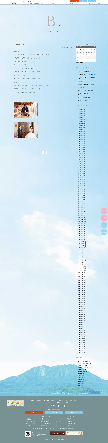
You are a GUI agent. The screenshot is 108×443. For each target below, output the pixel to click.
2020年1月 (80, 240)
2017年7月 (80, 300)
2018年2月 (80, 286)
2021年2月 (80, 215)
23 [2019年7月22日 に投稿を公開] (80, 57)
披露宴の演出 (81, 371)
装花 (79, 385)
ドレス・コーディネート (50, 3)
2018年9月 (80, 272)
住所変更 (69, 425)
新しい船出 (81, 87)
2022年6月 (80, 183)
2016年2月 (80, 334)
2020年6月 (80, 229)
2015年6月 (80, 350)
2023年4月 (80, 163)
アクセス (98, 3)
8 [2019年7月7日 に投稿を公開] (77, 52)
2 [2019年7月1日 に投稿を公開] (80, 49)
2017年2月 (80, 310)
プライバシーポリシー (72, 416)
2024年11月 (81, 125)
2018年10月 (81, 270)
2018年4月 (80, 282)
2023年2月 (80, 167)
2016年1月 (80, 336)
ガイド (66, 402)
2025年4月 (80, 117)
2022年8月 (80, 179)
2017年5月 (80, 304)
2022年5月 (80, 185)
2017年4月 (80, 306)
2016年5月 (80, 328)
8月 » (81, 62)
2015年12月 (81, 338)
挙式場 (79, 375)
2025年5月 (80, 115)
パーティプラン (59, 425)
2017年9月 (80, 296)
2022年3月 (80, 189)
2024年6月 (80, 135)
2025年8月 (80, 111)
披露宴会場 (36, 3)
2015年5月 (80, 352)
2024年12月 (81, 123)
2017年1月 (80, 312)
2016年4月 (80, 330)
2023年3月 (80, 165)
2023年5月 (80, 161)
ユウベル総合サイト (71, 423)
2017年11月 (81, 292)
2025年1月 (80, 121)
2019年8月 (80, 250)
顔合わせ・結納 (73, 3)
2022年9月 (80, 177)
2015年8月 (80, 346)
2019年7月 (80, 252)
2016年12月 (81, 314)
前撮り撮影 (81, 369)
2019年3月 (80, 260)
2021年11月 (81, 197)
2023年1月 (80, 169)
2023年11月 (81, 149)
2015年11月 (81, 340)
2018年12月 (81, 266)
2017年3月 (80, 308)
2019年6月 (80, 254)
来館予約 (74, 1)
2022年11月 (81, 173)
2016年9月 (80, 320)
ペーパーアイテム (82, 367)
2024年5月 (80, 137)
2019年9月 (80, 248)
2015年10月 (81, 342)
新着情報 (80, 379)
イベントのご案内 (82, 361)
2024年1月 (80, 145)
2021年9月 (80, 201)
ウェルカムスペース (83, 365)
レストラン (58, 423)
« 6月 (77, 62)
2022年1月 (80, 193)
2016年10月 (81, 318)
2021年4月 (80, 211)
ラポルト (29, 425)
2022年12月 (81, 171)
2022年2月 (80, 191)
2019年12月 (81, 242)
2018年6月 (80, 278)
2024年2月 (80, 143)
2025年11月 (81, 109)
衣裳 (79, 383)
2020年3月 (80, 236)
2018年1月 (80, 288)
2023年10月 (81, 151)
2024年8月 (80, 131)
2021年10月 (81, 199)
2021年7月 (80, 205)
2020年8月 (80, 225)
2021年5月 (80, 209)
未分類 (79, 381)
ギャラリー (91, 3)
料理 (42, 3)
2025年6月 (80, 113)
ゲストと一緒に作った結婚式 (85, 90)
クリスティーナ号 (31, 423)
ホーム (41, 402)
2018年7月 (80, 276)
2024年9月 (80, 129)
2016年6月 (80, 326)
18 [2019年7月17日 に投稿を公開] (86, 55)
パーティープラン (83, 3)
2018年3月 (80, 284)
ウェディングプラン (63, 3)
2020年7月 (80, 228)
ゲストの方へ (59, 421)
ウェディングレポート (83, 363)
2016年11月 (81, 316)
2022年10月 (81, 175)
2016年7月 (80, 324)
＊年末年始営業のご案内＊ (85, 97)
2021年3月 (80, 213)
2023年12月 (81, 147)
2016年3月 (80, 332)
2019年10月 (81, 246)
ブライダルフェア (21, 3)
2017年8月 (80, 298)
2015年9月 (80, 344)
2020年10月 (81, 221)
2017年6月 (80, 302)
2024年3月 (80, 141)
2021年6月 (80, 207)
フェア (104, 210)
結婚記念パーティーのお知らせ (86, 84)
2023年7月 (80, 157)
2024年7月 (80, 133)
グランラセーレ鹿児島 (26, 1)
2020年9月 (80, 223)
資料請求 (83, 1)
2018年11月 (81, 268)
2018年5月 (80, 280)
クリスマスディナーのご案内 (85, 71)
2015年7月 (80, 348)
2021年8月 (80, 203)
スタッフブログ (59, 416)
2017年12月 (81, 290)
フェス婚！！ (81, 81)
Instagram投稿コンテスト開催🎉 (86, 74)
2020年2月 (80, 238)
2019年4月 (80, 258)
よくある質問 (59, 419)
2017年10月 (81, 294)
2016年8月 (80, 322)
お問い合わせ (92, 1)
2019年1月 (80, 264)
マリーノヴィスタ (31, 421)
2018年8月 (80, 274)
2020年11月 (81, 219)
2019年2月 (80, 262)
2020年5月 (80, 232)
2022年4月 (80, 187)
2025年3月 (80, 119)
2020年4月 (80, 233)
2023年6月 (80, 159)
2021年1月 (80, 217)
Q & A (58, 402)
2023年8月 (80, 155)
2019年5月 (80, 256)
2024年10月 (81, 127)
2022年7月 (80, 181)
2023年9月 (80, 153)
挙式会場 (30, 3)
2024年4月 (80, 139)
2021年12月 (81, 195)
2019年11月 (81, 244)
